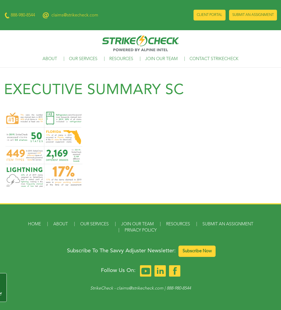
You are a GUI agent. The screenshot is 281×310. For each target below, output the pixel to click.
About (50, 59)
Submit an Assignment (253, 15)
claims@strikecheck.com (74, 15)
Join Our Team (161, 59)
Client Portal (209, 15)
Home (34, 224)
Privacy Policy (141, 230)
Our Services (83, 59)
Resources (121, 59)
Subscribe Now (197, 251)
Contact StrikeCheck (213, 59)
